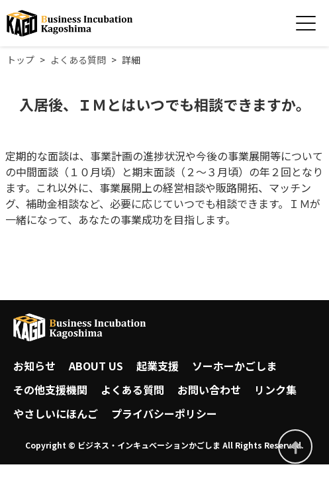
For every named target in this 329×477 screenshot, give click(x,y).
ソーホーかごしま (234, 366)
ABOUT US (96, 366)
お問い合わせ (209, 390)
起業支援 (157, 366)
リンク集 (275, 390)
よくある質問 (132, 390)
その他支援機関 (50, 390)
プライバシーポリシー (164, 413)
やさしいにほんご (55, 413)
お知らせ (34, 366)
